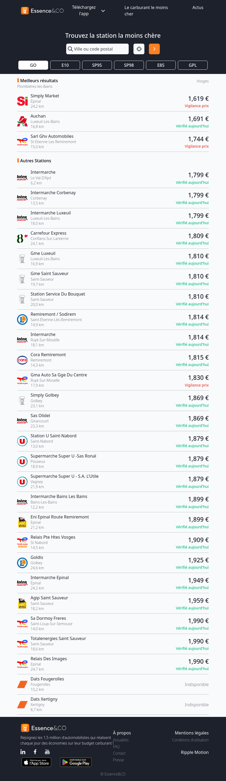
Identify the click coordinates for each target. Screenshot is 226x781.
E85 (160, 65)
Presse (118, 759)
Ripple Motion (195, 752)
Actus (197, 7)
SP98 (129, 65)
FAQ (116, 746)
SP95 (97, 65)
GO (33, 65)
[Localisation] (138, 49)
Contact (119, 753)
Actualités (121, 739)
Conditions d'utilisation (190, 739)
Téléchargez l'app (89, 10)
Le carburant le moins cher (146, 11)
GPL (193, 65)
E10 (65, 65)
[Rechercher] (154, 49)
